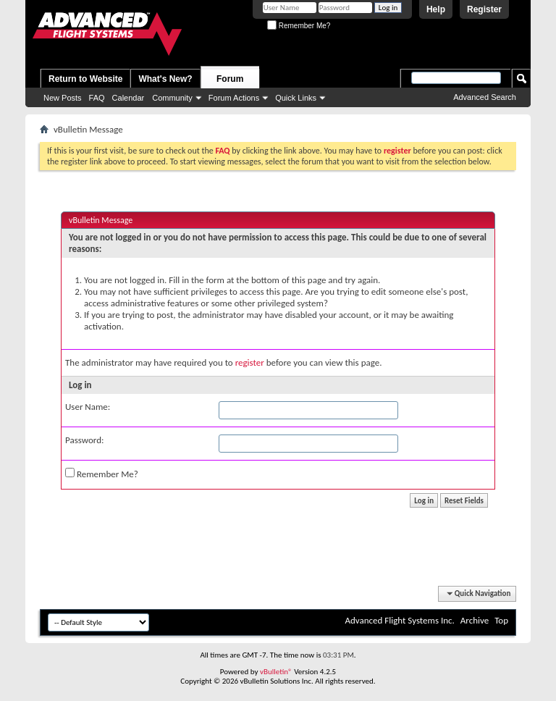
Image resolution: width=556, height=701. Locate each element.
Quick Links (295, 97)
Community (172, 97)
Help (435, 9)
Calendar (128, 97)
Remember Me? (298, 26)
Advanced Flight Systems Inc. (399, 620)
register (249, 362)
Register (484, 9)
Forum (229, 79)
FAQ (97, 97)
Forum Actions (233, 97)
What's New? (165, 79)
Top (501, 620)
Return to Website (85, 79)
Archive (474, 620)
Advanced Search (484, 97)
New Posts (62, 97)
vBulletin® (276, 671)
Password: (84, 440)
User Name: (87, 406)
